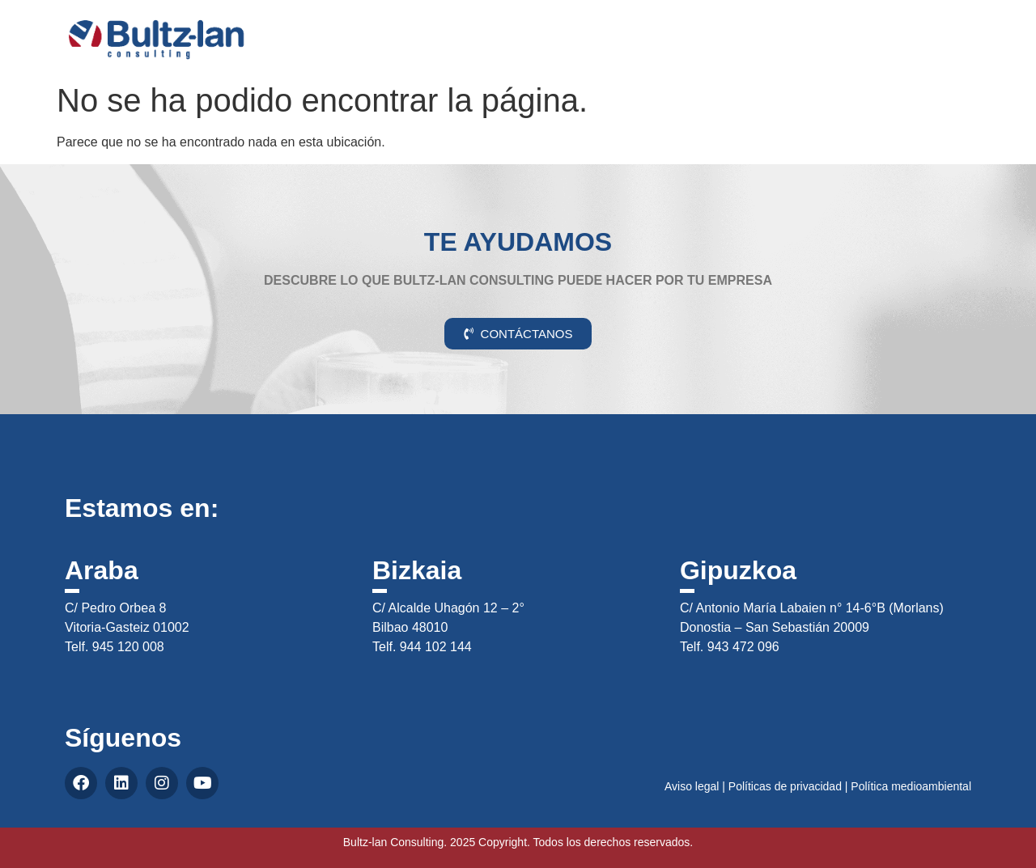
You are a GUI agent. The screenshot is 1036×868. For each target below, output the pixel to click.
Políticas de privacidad (785, 786)
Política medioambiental (911, 786)
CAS (963, 27)
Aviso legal (691, 786)
